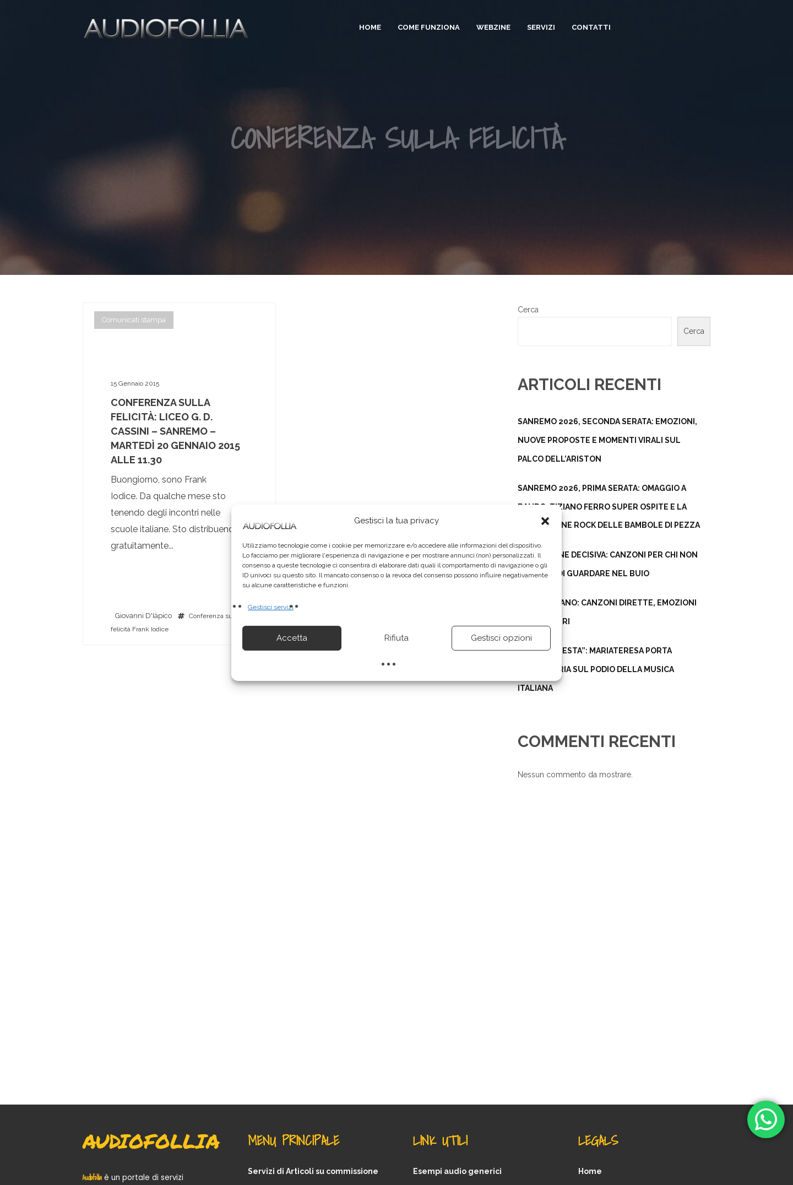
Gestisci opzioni (501, 638)
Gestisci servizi (271, 606)
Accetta (291, 638)
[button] (545, 520)
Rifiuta (396, 638)
